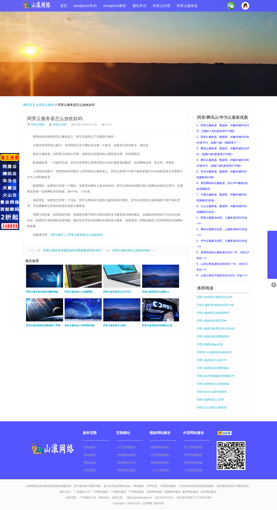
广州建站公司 (82, 491)
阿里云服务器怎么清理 (210, 399)
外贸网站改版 (193, 462)
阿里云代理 (161, 6)
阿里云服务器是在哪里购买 (213, 368)
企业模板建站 (160, 454)
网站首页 (29, 104)
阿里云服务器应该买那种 (212, 320)
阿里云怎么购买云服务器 (212, 407)
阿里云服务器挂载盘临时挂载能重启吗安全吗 (72, 250)
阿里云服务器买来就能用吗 (213, 312)
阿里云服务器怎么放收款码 (55, 118)
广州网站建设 (100, 491)
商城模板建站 (160, 462)
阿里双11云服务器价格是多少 (214, 352)
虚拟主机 (117, 497)
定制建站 (90, 447)
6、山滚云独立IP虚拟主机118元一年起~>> (221, 275)
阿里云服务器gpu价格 (210, 344)
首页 (63, 6)
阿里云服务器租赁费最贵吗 (213, 336)
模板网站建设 (160, 447)
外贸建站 (90, 470)
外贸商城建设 (193, 454)
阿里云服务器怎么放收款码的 (131, 250)
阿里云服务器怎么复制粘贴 (213, 383)
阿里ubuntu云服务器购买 (212, 391)
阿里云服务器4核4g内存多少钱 (215, 304)
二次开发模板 (160, 470)
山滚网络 (147, 503)
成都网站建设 (172, 491)
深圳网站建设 (154, 491)
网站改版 (90, 462)
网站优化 (104, 497)
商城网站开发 (126, 462)
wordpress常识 (85, 6)
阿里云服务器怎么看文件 (212, 360)
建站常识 (139, 6)
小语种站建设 (193, 470)
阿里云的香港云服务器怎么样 (214, 296)
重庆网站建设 (190, 491)
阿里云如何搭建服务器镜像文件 (216, 375)
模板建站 (90, 454)
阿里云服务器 (187, 6)
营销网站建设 (126, 454)
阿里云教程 (46, 104)
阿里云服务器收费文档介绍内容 (216, 328)
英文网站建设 (193, 447)
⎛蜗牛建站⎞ (57, 234)
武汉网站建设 (208, 491)
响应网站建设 (126, 470)
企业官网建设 (126, 447)
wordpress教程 (114, 6)
